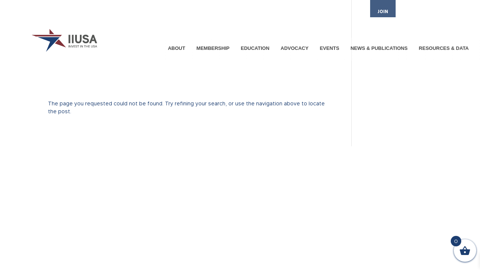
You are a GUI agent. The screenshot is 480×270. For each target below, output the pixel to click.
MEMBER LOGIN (420, 11)
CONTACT (457, 11)
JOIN (383, 11)
